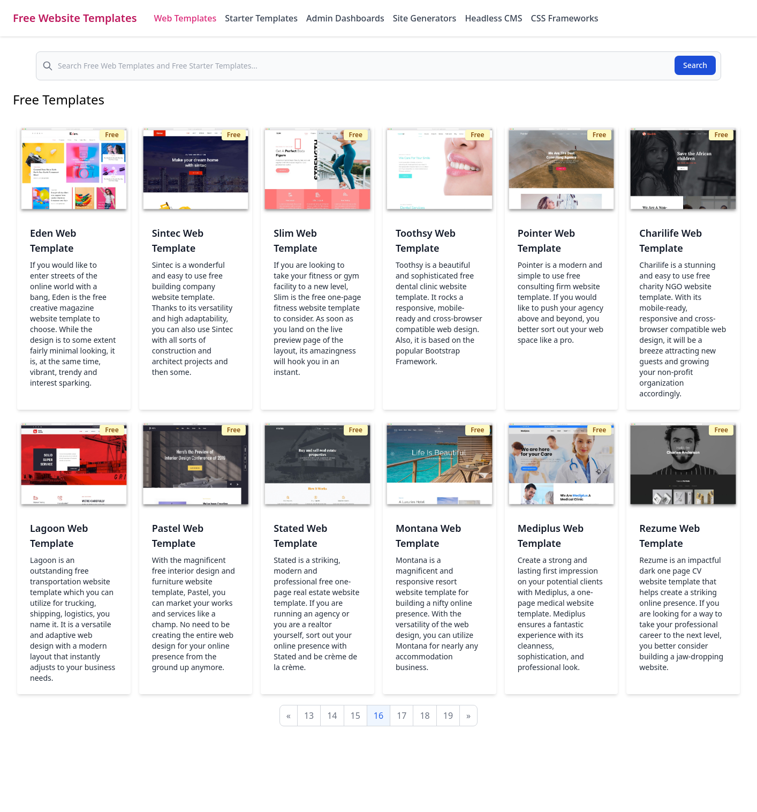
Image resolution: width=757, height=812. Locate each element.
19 (448, 715)
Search (695, 65)
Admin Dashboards (345, 18)
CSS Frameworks (564, 18)
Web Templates (185, 18)
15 (355, 715)
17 (401, 715)
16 (378, 715)
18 (424, 715)
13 (309, 715)
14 (332, 715)
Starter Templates (261, 18)
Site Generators (425, 18)
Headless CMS (493, 18)
